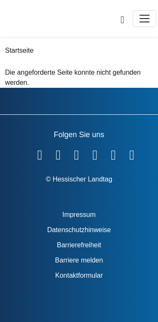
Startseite (19, 50)
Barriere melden (79, 260)
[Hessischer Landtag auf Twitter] (76, 153)
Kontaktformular (79, 275)
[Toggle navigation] (144, 18)
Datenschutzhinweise (79, 229)
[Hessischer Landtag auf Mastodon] (113, 153)
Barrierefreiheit (79, 245)
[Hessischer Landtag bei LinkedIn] (132, 153)
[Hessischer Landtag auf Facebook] (39, 153)
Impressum (79, 214)
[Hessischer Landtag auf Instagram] (95, 153)
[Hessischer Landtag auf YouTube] (58, 153)
